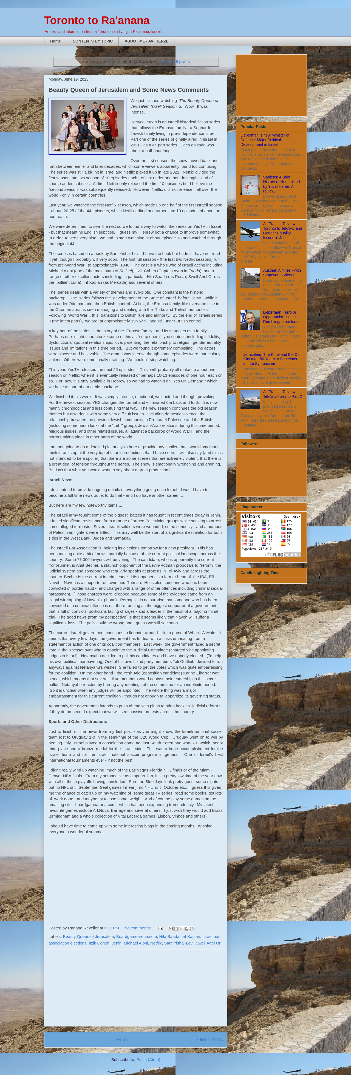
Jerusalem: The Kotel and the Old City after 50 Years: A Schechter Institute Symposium (270, 359)
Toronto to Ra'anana (96, 20)
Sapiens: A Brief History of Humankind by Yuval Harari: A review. (281, 184)
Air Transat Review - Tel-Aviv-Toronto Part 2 (282, 394)
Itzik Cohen (99, 943)
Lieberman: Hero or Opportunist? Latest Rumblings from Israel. (282, 317)
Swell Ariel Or (208, 943)
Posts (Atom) (148, 1059)
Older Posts (210, 1039)
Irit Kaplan (191, 936)
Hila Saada (169, 936)
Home (55, 41)
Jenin (116, 943)
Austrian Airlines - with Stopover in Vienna (282, 272)
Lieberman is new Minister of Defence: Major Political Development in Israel (264, 140)
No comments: (138, 928)
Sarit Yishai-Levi (179, 943)
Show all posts (175, 61)
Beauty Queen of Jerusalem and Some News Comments (129, 89)
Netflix (156, 943)
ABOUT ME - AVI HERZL (146, 41)
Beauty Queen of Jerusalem (88, 936)
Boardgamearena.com (136, 936)
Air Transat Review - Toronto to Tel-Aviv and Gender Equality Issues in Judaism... (282, 231)
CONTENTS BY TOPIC (93, 41)
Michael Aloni (136, 943)
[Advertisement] (136, 988)
